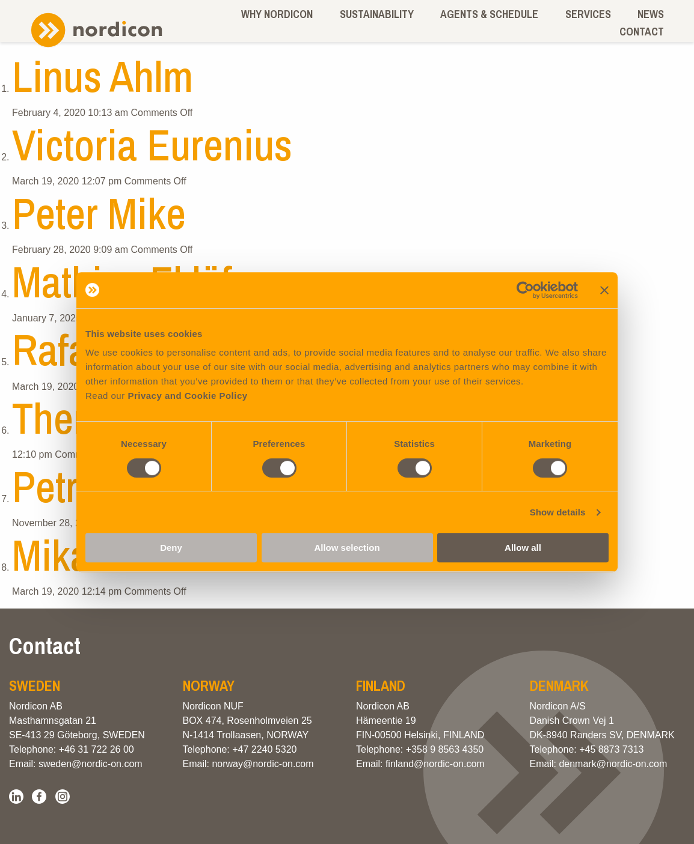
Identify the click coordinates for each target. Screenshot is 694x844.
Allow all (523, 547)
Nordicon (96, 30)
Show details (558, 512)
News (650, 14)
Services (588, 14)
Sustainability (377, 14)
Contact (641, 31)
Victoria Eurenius (152, 144)
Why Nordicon (277, 14)
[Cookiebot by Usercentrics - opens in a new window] (525, 290)
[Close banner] (604, 290)
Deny (171, 547)
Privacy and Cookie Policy (187, 395)
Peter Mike (99, 213)
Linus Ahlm (102, 76)
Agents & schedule (489, 14)
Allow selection (346, 547)
